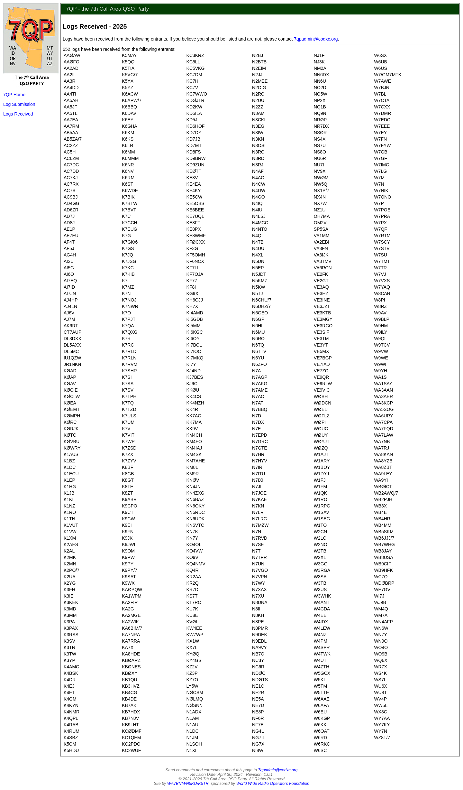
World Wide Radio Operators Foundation (272, 783)
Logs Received (18, 113)
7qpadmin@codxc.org (316, 39)
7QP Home (14, 94)
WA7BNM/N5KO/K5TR (188, 783)
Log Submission (19, 104)
